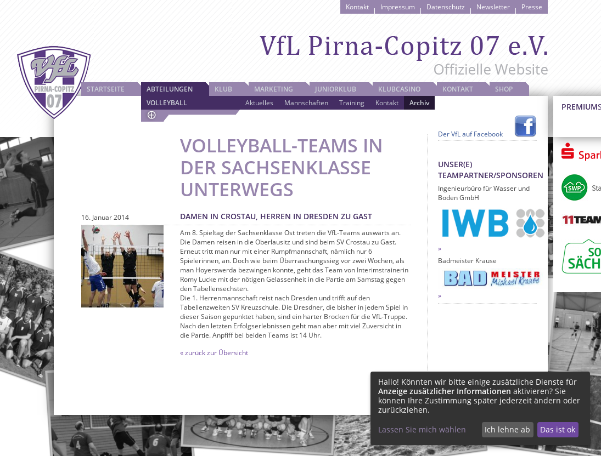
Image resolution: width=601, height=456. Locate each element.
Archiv (419, 102)
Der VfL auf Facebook (470, 134)
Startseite (106, 89)
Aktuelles (259, 102)
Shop (504, 89)
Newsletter (493, 7)
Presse (531, 7)
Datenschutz (445, 7)
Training (351, 102)
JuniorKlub (335, 89)
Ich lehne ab (507, 429)
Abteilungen (170, 89)
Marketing (273, 89)
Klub (223, 89)
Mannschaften (306, 102)
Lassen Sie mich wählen (422, 429)
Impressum (397, 7)
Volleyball (167, 102)
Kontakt (357, 7)
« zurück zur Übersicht (214, 352)
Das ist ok (557, 429)
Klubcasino (399, 89)
